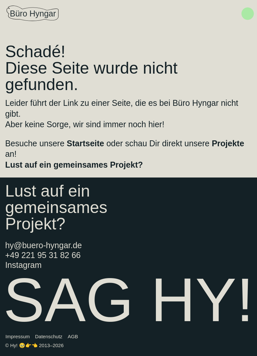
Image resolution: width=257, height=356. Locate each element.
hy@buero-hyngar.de (43, 245)
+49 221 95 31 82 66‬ (43, 255)
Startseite (85, 143)
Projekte (228, 143)
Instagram (23, 265)
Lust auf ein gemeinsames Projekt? (74, 164)
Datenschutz (48, 336)
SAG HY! (128, 299)
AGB (73, 336)
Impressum (18, 336)
